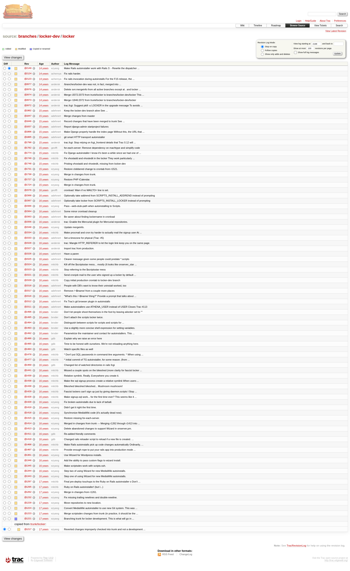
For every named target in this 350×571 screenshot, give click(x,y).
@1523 (28, 271)
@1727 (28, 180)
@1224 (28, 512)
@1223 (28, 517)
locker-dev (49, 36)
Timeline (258, 25)
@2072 (28, 105)
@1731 (28, 170)
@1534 (28, 234)
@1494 (28, 325)
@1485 (28, 346)
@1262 (28, 496)
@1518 (28, 287)
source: (10, 36)
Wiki (242, 25)
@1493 (28, 330)
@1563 (28, 218)
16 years (43, 191)
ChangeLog (185, 559)
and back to (333, 44)
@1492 (28, 336)
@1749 (28, 159)
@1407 (28, 453)
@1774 (28, 154)
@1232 (28, 501)
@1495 (28, 320)
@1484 (28, 352)
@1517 (28, 293)
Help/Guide (310, 21)
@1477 (28, 362)
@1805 (28, 138)
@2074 (28, 95)
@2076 (28, 89)
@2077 (28, 84)
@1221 (28, 523)
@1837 (28, 127)
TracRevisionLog (296, 549)
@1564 (28, 212)
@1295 (28, 491)
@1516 (28, 298)
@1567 (28, 202)
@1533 (28, 239)
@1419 (28, 410)
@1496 (28, 314)
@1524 (28, 266)
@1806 (28, 132)
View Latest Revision (335, 31)
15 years (43, 111)
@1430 (28, 389)
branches (27, 36)
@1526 (28, 255)
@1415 (28, 421)
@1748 (28, 164)
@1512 (28, 303)
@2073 (28, 100)
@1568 (28, 196)
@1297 (28, 485)
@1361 (28, 459)
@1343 (28, 480)
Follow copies (269, 50)
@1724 (28, 186)
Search (339, 25)
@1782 (28, 148)
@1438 (28, 384)
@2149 (28, 68)
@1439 (28, 378)
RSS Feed (168, 559)
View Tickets (320, 25)
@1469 (28, 368)
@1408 (28, 448)
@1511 (28, 309)
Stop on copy (269, 46)
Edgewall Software (43, 565)
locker (68, 36)
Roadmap (276, 25)
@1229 (28, 507)
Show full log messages (306, 52)
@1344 (28, 475)
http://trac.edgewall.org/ (336, 565)
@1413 (28, 432)
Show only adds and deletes (275, 54)
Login (298, 21)
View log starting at (308, 44)
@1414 (28, 427)
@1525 (28, 261)
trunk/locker (37, 528)
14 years (43, 68)
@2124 (28, 73)
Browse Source (297, 25)
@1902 (28, 111)
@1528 (28, 245)
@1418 (28, 416)
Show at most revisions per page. (313, 48)
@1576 (28, 191)
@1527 (28, 250)
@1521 (28, 277)
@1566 (28, 207)
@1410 (28, 443)
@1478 (28, 357)
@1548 (28, 229)
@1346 (28, 464)
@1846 (28, 122)
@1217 (28, 534)
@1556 (28, 223)
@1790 (28, 143)
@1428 (28, 400)
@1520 (28, 282)
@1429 (28, 394)
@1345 (28, 469)
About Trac (325, 21)
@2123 (28, 79)
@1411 (28, 437)
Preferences (340, 21)
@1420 (28, 405)
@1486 (28, 341)
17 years (43, 485)
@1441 (28, 373)
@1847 (28, 116)
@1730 (28, 175)
